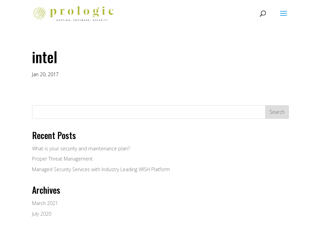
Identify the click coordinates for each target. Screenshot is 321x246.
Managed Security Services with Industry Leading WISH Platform (101, 169)
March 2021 (45, 203)
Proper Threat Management (62, 158)
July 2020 (41, 213)
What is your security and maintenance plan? (81, 148)
